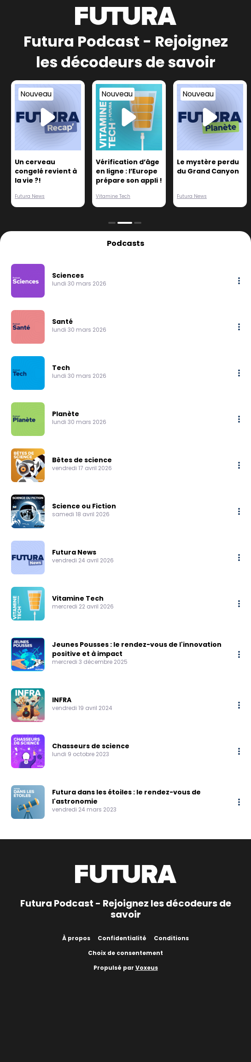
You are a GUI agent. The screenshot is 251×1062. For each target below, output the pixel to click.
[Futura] (125, 16)
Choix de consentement (125, 953)
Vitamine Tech (113, 196)
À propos (76, 938)
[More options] (239, 281)
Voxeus (146, 968)
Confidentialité (122, 938)
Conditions (171, 938)
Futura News (30, 196)
